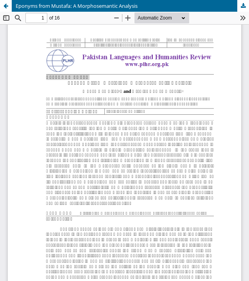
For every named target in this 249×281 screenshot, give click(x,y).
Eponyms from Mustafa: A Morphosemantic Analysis (77, 5)
